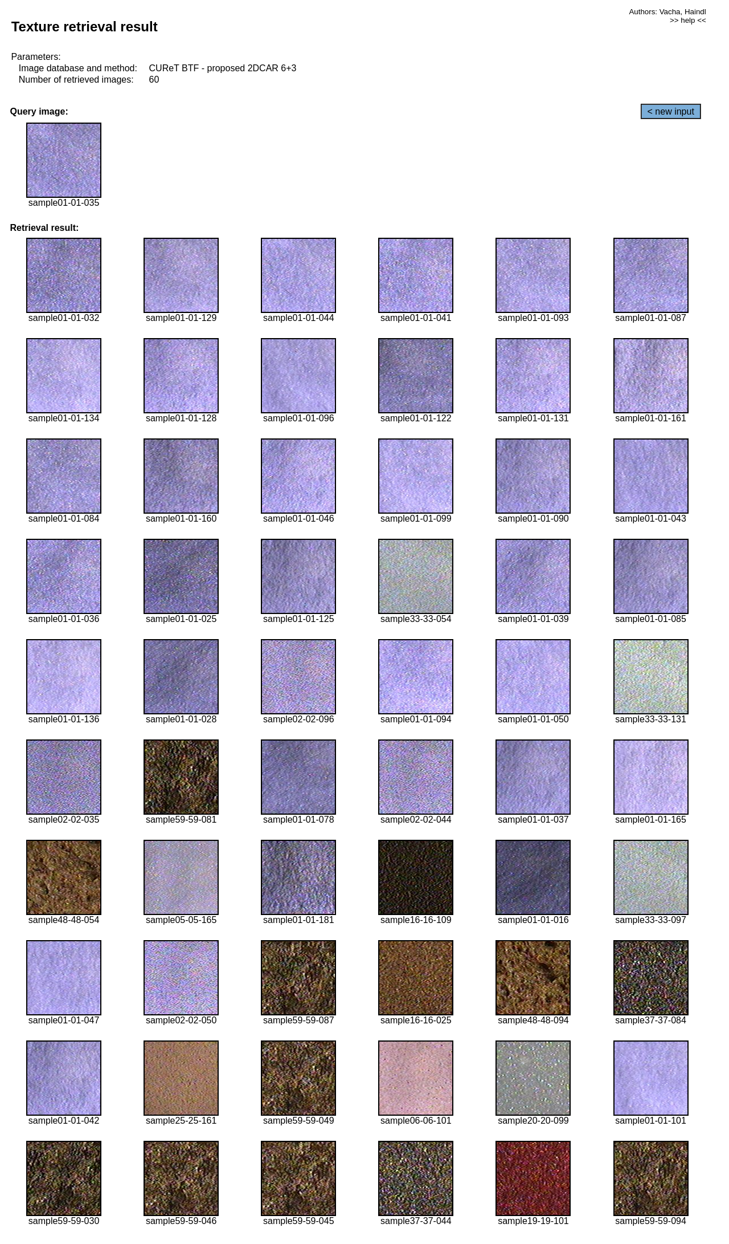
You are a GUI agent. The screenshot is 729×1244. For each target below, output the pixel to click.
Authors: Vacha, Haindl (667, 11)
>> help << (688, 20)
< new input (671, 111)
